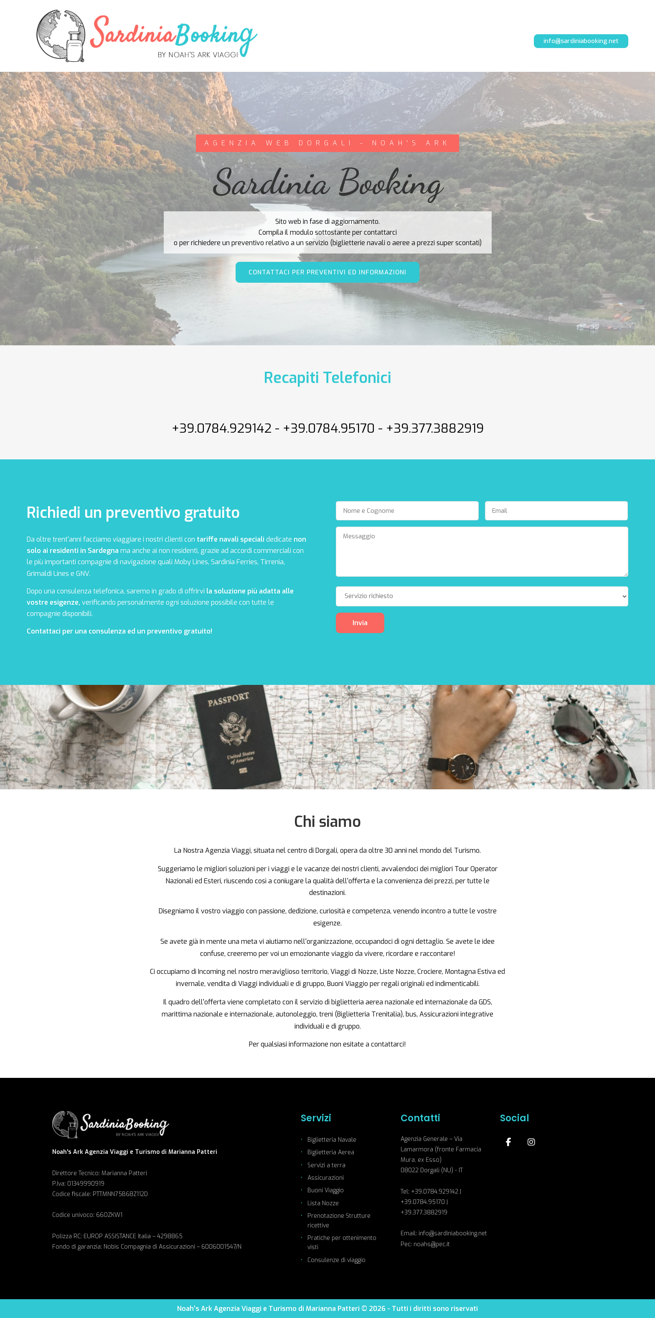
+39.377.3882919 (435, 428)
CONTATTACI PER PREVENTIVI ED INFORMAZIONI (327, 272)
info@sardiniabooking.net (581, 41)
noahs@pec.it (432, 1244)
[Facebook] (508, 1142)
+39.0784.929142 (222, 428)
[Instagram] (531, 1142)
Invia (360, 622)
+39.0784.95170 (329, 428)
